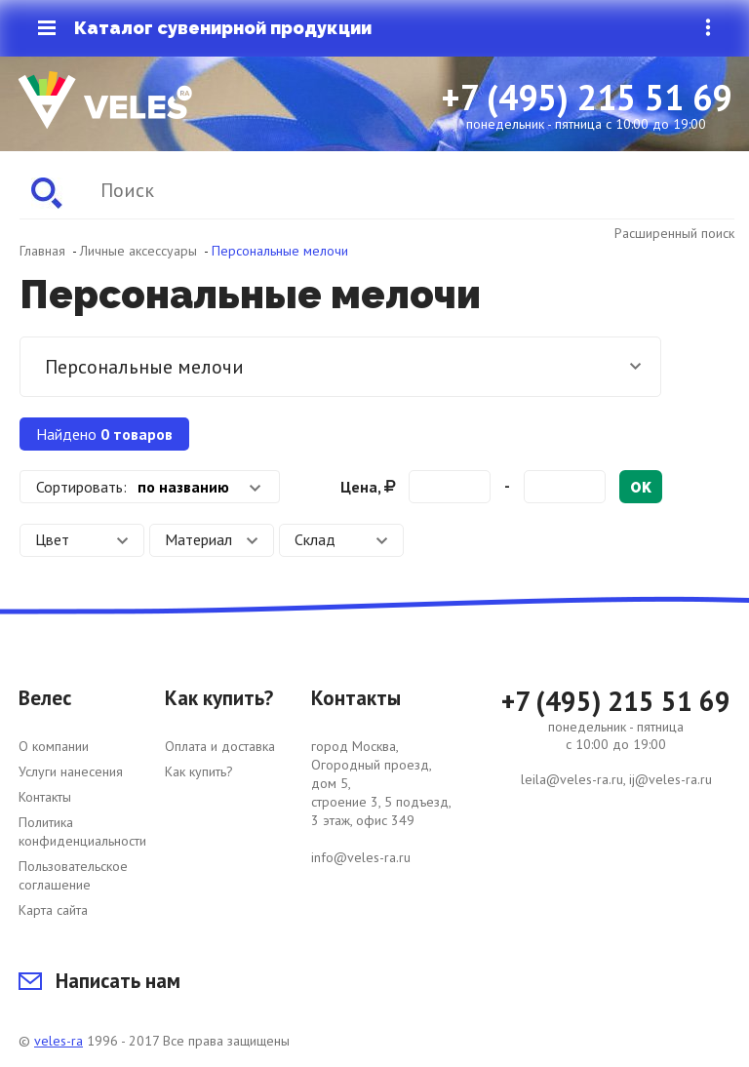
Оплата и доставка (220, 746)
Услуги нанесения (71, 771)
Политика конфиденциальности (82, 831)
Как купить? (199, 771)
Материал (211, 539)
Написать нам (99, 981)
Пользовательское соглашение (73, 875)
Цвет (82, 539)
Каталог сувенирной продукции (205, 28)
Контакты (45, 797)
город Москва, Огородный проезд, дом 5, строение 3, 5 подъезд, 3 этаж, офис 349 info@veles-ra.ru (381, 801)
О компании (54, 746)
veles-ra (58, 1040)
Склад (341, 539)
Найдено (104, 434)
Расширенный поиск (674, 233)
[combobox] (150, 486)
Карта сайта (53, 910)
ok (640, 487)
